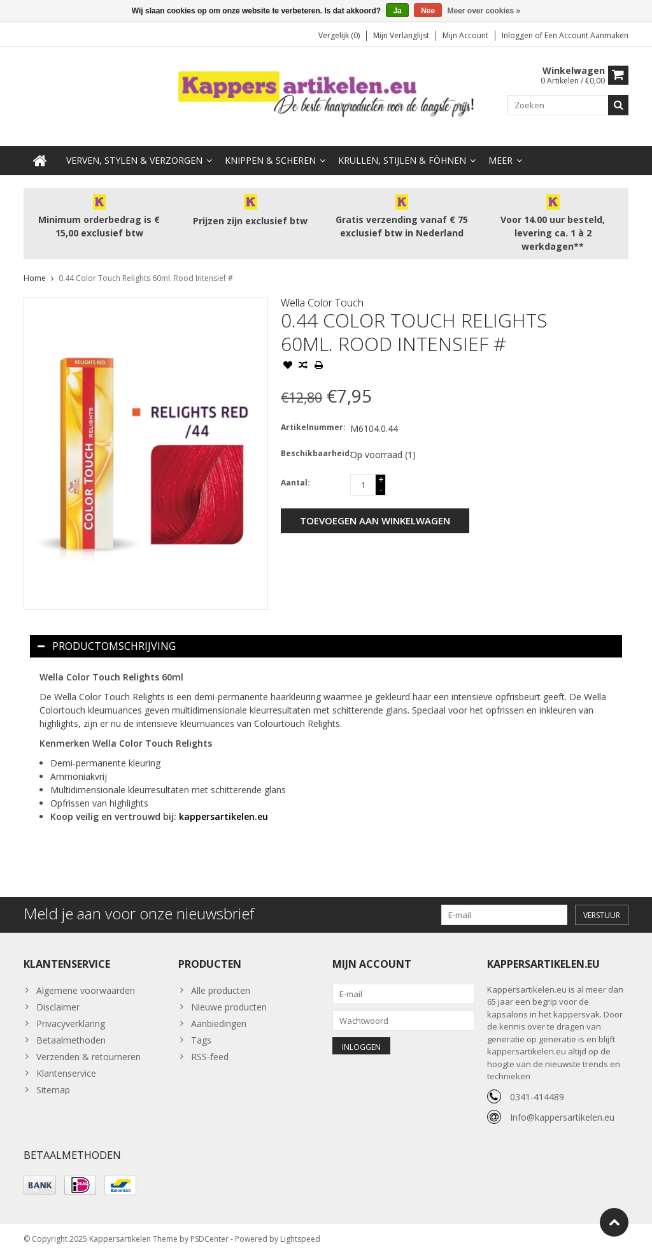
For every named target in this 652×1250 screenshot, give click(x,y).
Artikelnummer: (312, 417)
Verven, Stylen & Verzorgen (134, 150)
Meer (500, 150)
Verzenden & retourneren (88, 1046)
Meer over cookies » (484, 10)
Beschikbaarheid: (312, 443)
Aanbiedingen (218, 1013)
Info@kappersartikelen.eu (562, 1107)
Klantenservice (66, 1063)
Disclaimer (58, 997)
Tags (201, 1030)
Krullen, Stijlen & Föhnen (402, 150)
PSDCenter (209, 1234)
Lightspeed (300, 1234)
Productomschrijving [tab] (107, 636)
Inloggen (518, 35)
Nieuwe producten (229, 997)
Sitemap (53, 1080)
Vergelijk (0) (339, 35)
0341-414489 (537, 1087)
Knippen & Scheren (270, 150)
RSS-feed (210, 1046)
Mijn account (465, 35)
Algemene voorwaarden (85, 980)
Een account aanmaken (586, 35)
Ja (397, 10)
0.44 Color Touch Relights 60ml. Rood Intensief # (146, 267)
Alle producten (220, 980)
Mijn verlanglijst (401, 35)
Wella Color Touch (322, 292)
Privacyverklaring (70, 1013)
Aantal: (295, 472)
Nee (428, 10)
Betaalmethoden (71, 1030)
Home (35, 267)
